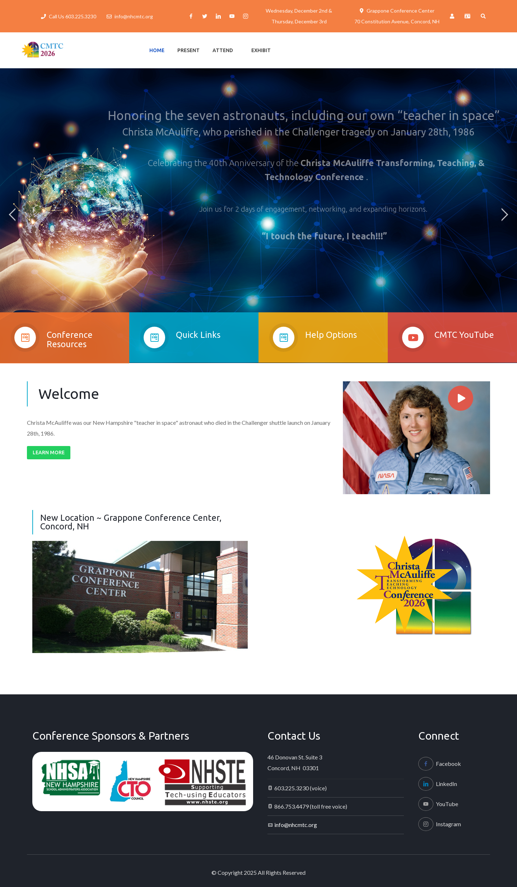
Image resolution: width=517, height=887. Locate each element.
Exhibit (261, 50)
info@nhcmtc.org (134, 16)
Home (156, 50)
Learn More (49, 452)
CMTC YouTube (464, 341)
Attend (223, 50)
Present (188, 50)
